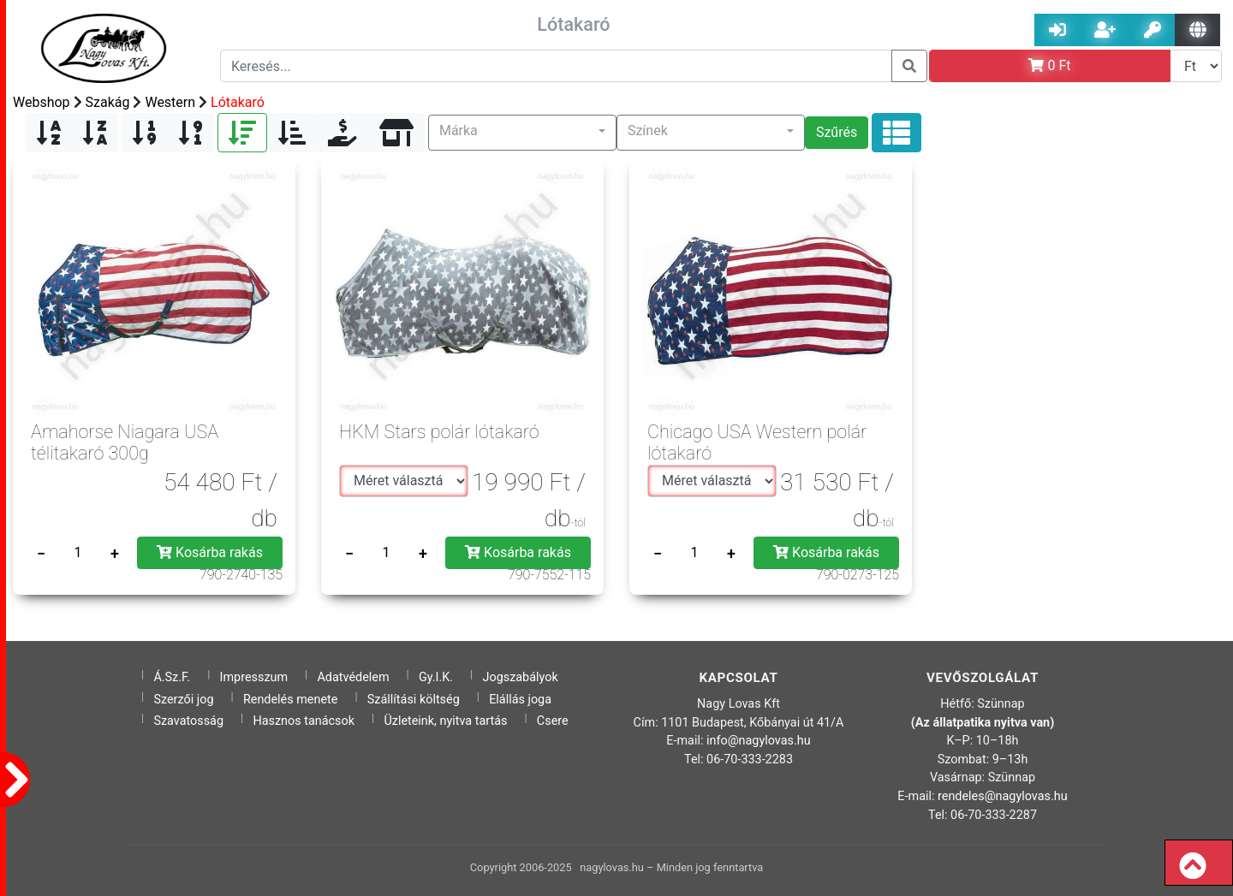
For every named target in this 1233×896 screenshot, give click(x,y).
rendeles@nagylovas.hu (1003, 796)
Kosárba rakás (210, 552)
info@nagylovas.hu (758, 740)
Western (170, 102)
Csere (553, 721)
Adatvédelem (353, 677)
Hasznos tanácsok (303, 721)
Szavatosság (188, 721)
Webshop (41, 102)
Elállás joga (520, 699)
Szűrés (836, 132)
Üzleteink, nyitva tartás (445, 721)
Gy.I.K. (436, 677)
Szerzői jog (183, 699)
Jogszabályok (520, 677)
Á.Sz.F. (171, 677)
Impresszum (254, 677)
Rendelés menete (290, 699)
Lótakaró (238, 102)
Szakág (108, 102)
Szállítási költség (413, 699)
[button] (522, 133)
